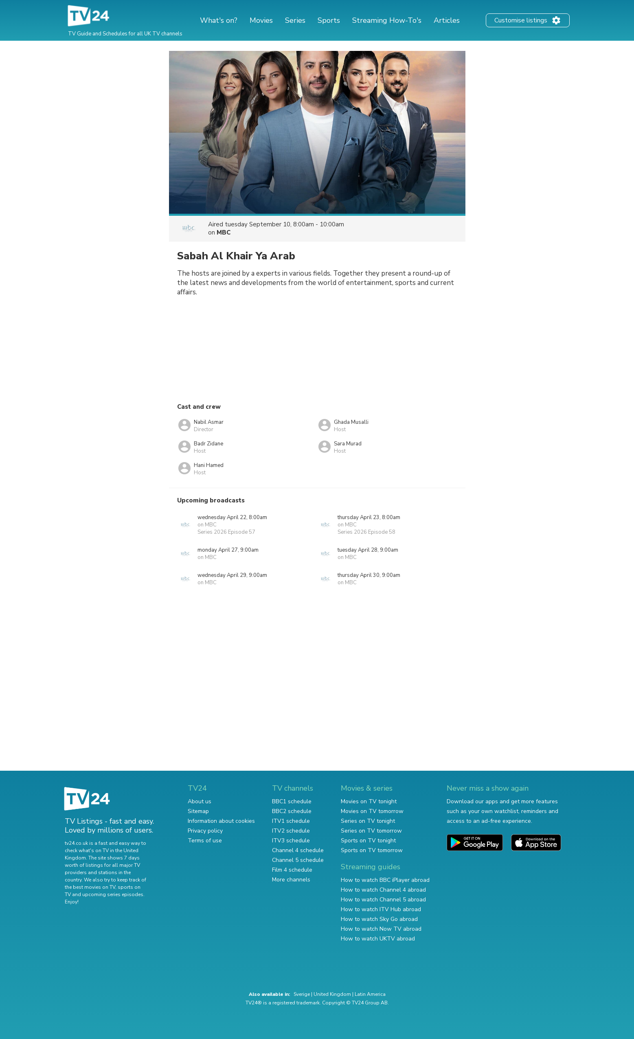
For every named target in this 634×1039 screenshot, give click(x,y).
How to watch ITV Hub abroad (381, 909)
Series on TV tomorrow (371, 831)
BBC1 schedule (292, 801)
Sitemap (198, 811)
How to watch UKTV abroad (378, 939)
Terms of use (205, 840)
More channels (291, 879)
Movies (261, 20)
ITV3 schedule (291, 840)
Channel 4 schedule (298, 850)
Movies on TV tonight (369, 801)
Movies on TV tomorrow (372, 811)
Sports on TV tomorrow (372, 850)
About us (199, 801)
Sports (329, 20)
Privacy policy (205, 831)
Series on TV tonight (368, 821)
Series (295, 20)
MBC (223, 232)
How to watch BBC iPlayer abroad (385, 880)
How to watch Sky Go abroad (379, 919)
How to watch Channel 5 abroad (383, 899)
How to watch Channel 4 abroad (383, 890)
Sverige (302, 994)
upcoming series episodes (112, 894)
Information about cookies (221, 821)
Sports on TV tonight (368, 840)
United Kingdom (332, 994)
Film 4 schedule (292, 870)
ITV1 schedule (291, 821)
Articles (447, 20)
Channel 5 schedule (298, 860)
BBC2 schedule (292, 811)
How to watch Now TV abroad (381, 929)
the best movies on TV (90, 887)
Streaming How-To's (386, 20)
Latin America (370, 994)
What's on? (218, 20)
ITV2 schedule (291, 831)
